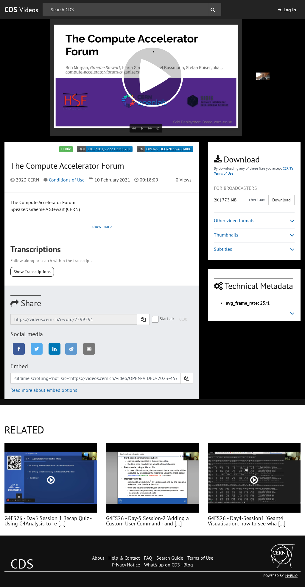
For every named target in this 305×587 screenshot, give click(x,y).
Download (281, 200)
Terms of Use (200, 558)
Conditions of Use (67, 180)
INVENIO (291, 575)
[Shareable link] (73, 319)
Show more (101, 226)
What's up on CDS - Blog (168, 565)
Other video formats (254, 220)
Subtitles (254, 249)
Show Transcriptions (32, 271)
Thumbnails (254, 234)
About (98, 558)
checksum (257, 199)
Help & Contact (124, 558)
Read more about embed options (43, 390)
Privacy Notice (126, 565)
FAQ (148, 558)
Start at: (163, 319)
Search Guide (169, 558)
